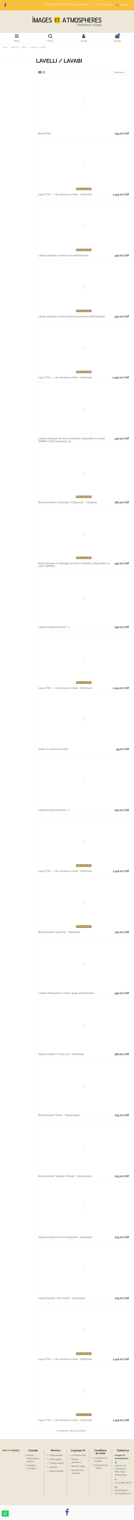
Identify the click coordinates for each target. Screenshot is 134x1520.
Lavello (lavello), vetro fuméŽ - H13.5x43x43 (61, 1299)
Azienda (53, 1468)
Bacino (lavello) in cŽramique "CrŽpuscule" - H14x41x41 (67, 503)
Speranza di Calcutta (77, 1472)
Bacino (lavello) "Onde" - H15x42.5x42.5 (59, 1116)
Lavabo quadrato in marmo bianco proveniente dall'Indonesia (71, 317)
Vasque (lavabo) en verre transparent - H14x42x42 (65, 1238)
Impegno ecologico (32, 1467)
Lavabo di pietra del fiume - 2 (54, 811)
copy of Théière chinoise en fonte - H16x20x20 (65, 195)
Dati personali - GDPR (101, 1467)
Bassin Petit (44, 134)
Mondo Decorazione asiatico (33, 1459)
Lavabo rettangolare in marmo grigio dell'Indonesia (66, 994)
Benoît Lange (78, 1467)
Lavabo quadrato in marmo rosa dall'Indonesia (63, 256)
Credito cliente (56, 1464)
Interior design (56, 1471)
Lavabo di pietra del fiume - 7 (54, 628)
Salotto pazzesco (76, 1461)
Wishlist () (105, 4)
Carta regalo (55, 1460)
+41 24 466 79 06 (79, 4)
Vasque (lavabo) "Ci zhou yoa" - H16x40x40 (61, 1055)
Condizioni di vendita (100, 1460)
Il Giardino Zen (79, 1456)
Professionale (56, 1456)
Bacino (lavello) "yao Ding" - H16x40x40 (59, 933)
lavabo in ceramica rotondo (53, 750)
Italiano (123, 4)
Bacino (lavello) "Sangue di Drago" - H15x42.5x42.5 (65, 1177)
